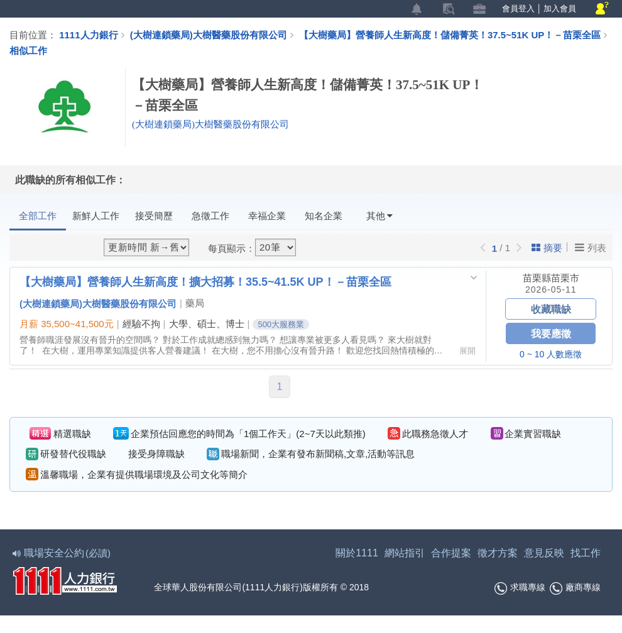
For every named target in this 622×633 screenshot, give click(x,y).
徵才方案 (497, 553)
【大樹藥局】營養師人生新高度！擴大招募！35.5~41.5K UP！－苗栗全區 (205, 281)
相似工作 (28, 50)
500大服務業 (281, 324)
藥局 (194, 303)
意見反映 (544, 553)
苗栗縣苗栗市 (551, 278)
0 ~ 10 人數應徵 (551, 354)
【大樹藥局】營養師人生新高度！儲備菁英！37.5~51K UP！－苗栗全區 (454, 34)
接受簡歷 (154, 215)
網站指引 (405, 553)
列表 (590, 247)
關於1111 (357, 553)
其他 (379, 215)
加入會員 (559, 8)
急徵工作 (210, 215)
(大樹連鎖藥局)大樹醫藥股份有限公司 (208, 34)
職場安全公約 (62, 553)
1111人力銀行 (88, 34)
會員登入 (518, 8)
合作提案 (451, 553)
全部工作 (38, 215)
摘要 (547, 247)
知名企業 (323, 215)
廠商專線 (575, 588)
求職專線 (519, 588)
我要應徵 (551, 333)
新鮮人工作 (95, 215)
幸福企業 (267, 215)
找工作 (585, 553)
